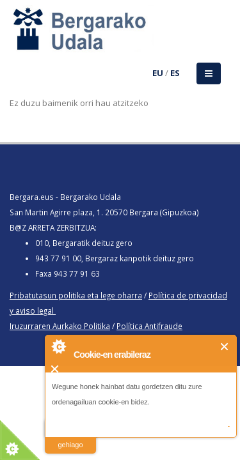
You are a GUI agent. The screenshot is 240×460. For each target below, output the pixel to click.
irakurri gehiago (70, 436)
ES (175, 73)
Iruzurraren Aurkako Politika (60, 326)
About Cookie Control (58, 346)
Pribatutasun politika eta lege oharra (76, 295)
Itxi (225, 346)
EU (157, 73)
